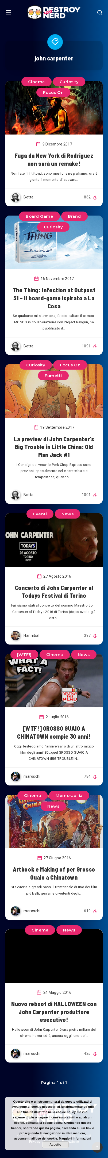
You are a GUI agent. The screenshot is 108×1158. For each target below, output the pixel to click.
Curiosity (69, 81)
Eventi (40, 513)
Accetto (55, 1145)
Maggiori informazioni (75, 1138)
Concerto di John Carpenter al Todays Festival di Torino (54, 591)
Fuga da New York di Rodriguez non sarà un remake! (54, 159)
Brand (74, 216)
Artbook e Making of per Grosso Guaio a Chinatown (54, 873)
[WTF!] (24, 654)
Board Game (39, 216)
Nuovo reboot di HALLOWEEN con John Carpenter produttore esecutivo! (54, 1011)
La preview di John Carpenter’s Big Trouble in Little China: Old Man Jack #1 (54, 446)
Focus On (53, 92)
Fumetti (53, 375)
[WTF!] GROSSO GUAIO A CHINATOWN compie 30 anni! (54, 732)
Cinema (36, 81)
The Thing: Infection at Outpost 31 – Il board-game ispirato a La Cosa (54, 297)
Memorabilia (69, 795)
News (67, 513)
